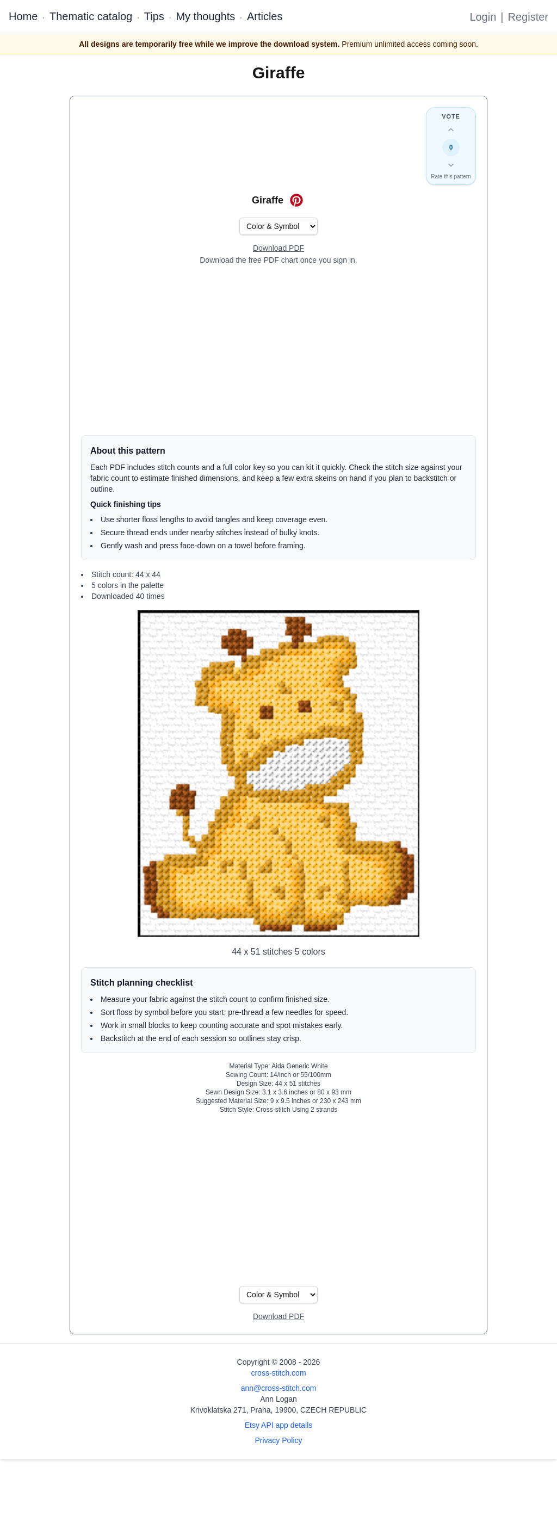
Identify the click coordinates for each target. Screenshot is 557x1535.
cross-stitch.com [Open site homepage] (278, 1373)
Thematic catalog (90, 16)
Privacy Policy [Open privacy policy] (278, 1440)
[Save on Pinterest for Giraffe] (296, 200)
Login (482, 17)
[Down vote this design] (450, 164)
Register (528, 17)
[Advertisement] (278, 350)
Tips (154, 16)
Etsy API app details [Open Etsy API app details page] (279, 1425)
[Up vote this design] (450, 130)
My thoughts (205, 16)
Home (23, 16)
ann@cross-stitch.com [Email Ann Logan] (279, 1388)
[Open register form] (278, 248)
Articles (265, 16)
